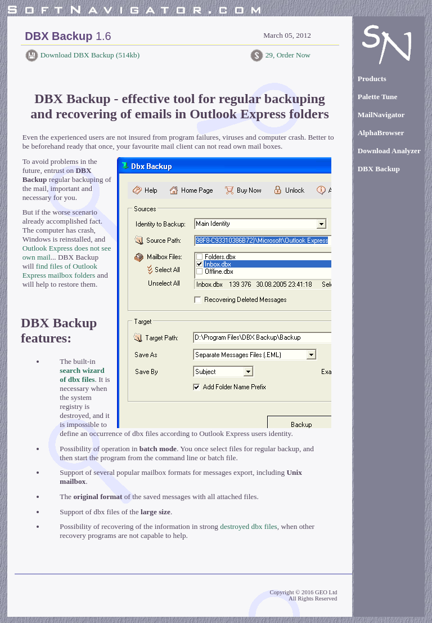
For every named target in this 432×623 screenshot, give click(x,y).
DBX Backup (379, 168)
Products (372, 78)
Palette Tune (378, 96)
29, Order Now (286, 55)
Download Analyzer (389, 150)
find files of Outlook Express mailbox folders (59, 270)
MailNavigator (381, 114)
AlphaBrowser (381, 132)
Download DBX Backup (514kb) (89, 55)
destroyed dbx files (248, 526)
